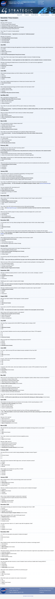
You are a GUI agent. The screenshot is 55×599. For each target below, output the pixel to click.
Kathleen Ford (15, 590)
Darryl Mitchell (17, 588)
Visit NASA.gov (41, 1)
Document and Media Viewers (45, 590)
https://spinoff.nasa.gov (12, 207)
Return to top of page (28, 596)
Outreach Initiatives (45, 14)
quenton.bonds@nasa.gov (45, 183)
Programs (26, 14)
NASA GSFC (40, 2)
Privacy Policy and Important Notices (47, 588)
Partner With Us (34, 14)
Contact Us (42, 592)
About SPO (19, 14)
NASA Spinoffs (41, 3)
